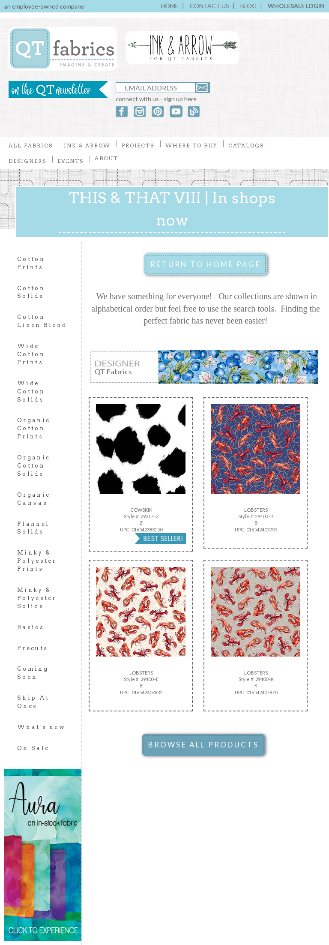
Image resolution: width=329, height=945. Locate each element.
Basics (30, 627)
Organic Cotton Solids (33, 465)
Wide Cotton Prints (31, 354)
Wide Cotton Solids (31, 391)
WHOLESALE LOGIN (296, 5)
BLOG (248, 5)
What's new (41, 727)
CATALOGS (246, 145)
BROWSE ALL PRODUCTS (203, 744)
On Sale (33, 748)
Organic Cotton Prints (33, 428)
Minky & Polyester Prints (37, 560)
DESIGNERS (27, 161)
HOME (170, 5)
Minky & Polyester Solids (37, 598)
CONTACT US (209, 5)
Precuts (32, 648)
